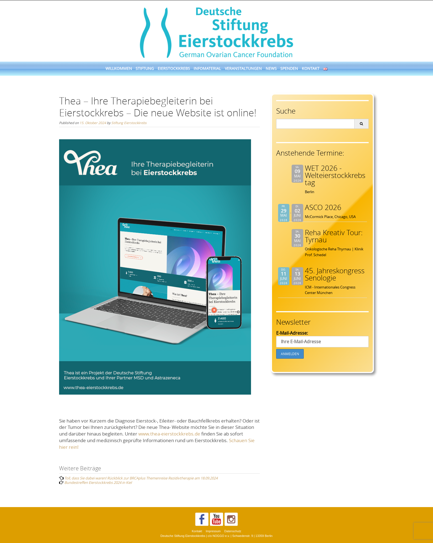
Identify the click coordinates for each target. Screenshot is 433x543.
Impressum (213, 531)
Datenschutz (232, 531)
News (271, 68)
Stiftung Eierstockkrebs (129, 122)
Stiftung (145, 68)
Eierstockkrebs (174, 68)
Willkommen (118, 68)
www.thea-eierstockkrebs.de (169, 434)
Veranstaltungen (243, 68)
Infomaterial (207, 68)
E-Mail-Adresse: (322, 338)
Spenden (289, 68)
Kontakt (311, 68)
